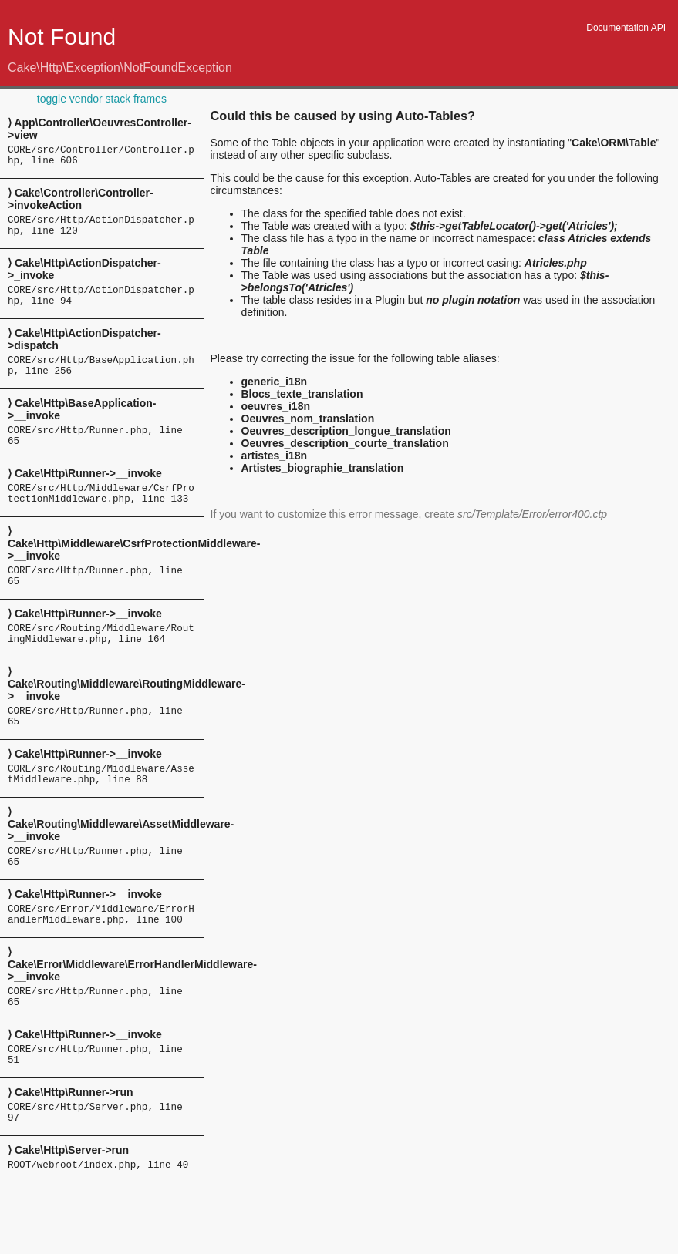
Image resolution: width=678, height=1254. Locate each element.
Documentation (617, 27)
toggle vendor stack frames (102, 98)
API (658, 27)
